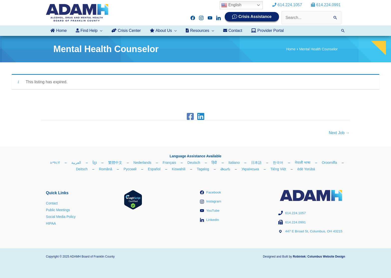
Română (105, 169)
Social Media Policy (61, 216)
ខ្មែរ (95, 163)
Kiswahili (178, 169)
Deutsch (194, 163)
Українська (250, 169)
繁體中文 (115, 163)
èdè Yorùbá (306, 169)
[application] (98, 30)
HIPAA (51, 223)
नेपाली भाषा (302, 163)
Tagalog (203, 169)
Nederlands (142, 163)
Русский (129, 169)
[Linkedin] (200, 116)
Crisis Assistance (255, 16)
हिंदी (214, 163)
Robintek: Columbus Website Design (319, 256)
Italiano (234, 163)
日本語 (256, 163)
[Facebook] (190, 116)
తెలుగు (225, 169)
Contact (52, 203)
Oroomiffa (329, 163)
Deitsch (82, 169)
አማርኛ (55, 163)
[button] (343, 30)
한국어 (278, 163)
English (233, 5)
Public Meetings (58, 210)
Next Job (339, 133)
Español (154, 169)
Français (169, 163)
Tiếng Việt (278, 169)
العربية (76, 163)
